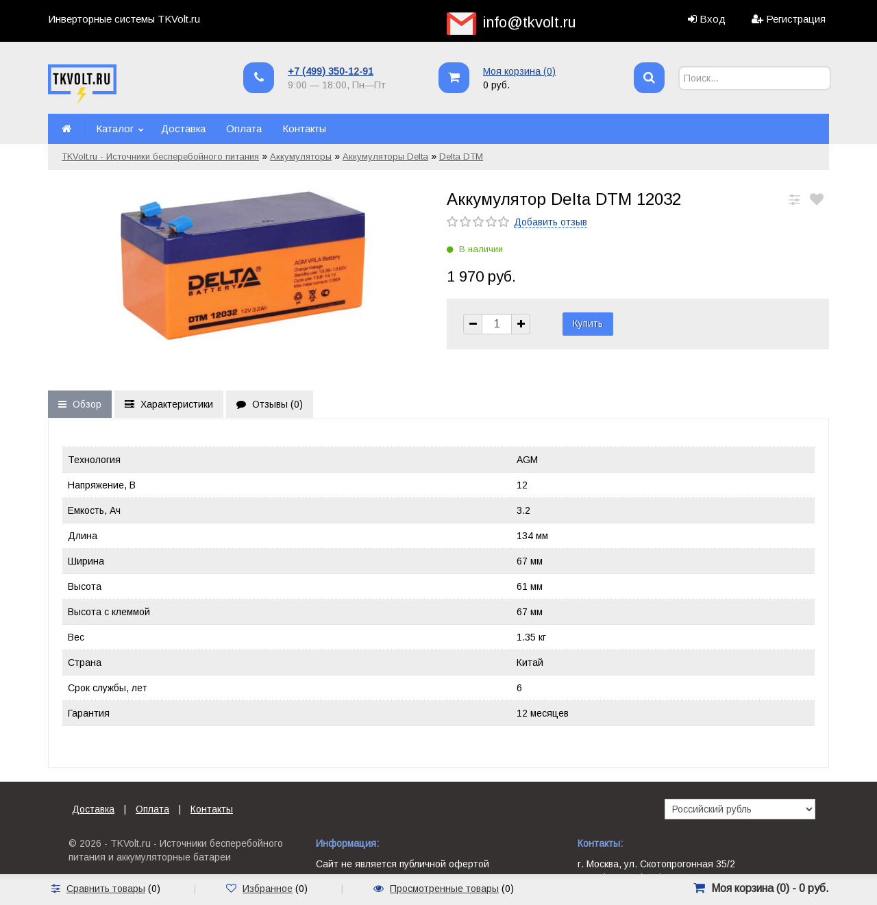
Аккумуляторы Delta (385, 156)
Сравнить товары (105, 888)
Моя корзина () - (770, 888)
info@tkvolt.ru (529, 22)
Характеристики (169, 404)
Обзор (79, 404)
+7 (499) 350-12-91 (330, 71)
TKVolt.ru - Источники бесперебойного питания (160, 156)
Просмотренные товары (444, 888)
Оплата (244, 128)
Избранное (268, 888)
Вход (713, 19)
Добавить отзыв (550, 221)
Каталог (115, 128)
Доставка (183, 128)
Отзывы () (269, 404)
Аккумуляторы (301, 156)
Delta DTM (461, 156)
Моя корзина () (519, 71)
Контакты (304, 128)
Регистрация (796, 19)
